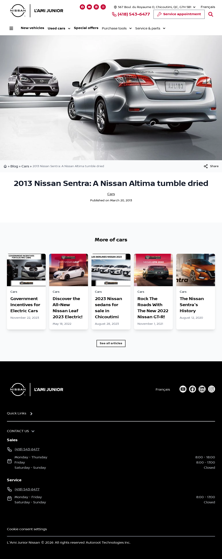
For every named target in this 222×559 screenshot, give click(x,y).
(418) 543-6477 (131, 14)
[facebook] (192, 389)
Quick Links (16, 413)
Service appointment (179, 15)
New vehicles (32, 28)
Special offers (86, 28)
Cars (25, 166)
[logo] (37, 10)
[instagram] (211, 389)
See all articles (111, 343)
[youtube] (183, 389)
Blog (14, 166)
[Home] (35, 389)
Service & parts (150, 28)
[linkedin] (202, 389)
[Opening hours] (154, 7)
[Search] (210, 14)
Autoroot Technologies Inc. (108, 542)
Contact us (18, 431)
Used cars (59, 28)
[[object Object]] (211, 166)
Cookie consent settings (27, 529)
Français (208, 7)
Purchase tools (117, 28)
